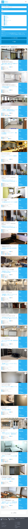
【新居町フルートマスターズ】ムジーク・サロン (9, 364)
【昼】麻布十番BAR (6, 409)
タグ (3, 27)
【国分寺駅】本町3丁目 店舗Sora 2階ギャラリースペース (9, 64)
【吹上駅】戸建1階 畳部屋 (7, 479)
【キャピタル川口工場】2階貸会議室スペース (9, 341)
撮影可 (6, 22)
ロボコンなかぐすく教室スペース (9, 386)
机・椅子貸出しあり (20, 34)
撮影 (16, 34)
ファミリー (3, 34)
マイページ (3, 524)
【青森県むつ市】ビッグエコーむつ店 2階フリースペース (9, 295)
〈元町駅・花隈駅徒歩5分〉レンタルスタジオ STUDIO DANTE (9, 110)
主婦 (15, 34)
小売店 (12, 34)
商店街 (2, 33)
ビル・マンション (7, 34)
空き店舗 (10, 33)
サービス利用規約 (17, 522)
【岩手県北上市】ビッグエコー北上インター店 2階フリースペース (9, 318)
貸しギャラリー (3, 35)
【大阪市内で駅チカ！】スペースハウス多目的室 (9, 87)
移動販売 (12, 33)
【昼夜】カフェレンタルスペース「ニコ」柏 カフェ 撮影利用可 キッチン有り (9, 433)
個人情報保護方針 (17, 526)
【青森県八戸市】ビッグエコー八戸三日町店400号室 (9, 272)
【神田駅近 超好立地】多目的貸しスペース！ (9, 249)
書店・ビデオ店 (22, 33)
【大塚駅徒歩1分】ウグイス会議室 (9, 202)
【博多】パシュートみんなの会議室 (9, 456)
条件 (2, 14)
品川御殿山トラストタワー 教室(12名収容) (9, 133)
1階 (24, 34)
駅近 (15, 33)
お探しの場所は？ (5, 5)
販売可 (6, 16)
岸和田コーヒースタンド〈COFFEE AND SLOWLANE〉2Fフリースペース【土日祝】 (9, 181)
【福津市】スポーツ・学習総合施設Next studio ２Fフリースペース (9, 503)
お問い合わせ (4, 526)
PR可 (5, 19)
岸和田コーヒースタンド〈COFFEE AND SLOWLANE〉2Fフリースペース (9, 227)
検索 (14, 41)
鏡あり (6, 24)
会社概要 (16, 527)
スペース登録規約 (17, 524)
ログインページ (4, 522)
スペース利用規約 (17, 523)
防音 (5, 23)
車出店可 (6, 17)
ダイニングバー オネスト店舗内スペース (9, 156)
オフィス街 (17, 33)
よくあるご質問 (4, 525)
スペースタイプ (4, 9)
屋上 (13, 34)
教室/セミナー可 (7, 20)
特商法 (16, 525)
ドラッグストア (6, 33)
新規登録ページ (4, 523)
